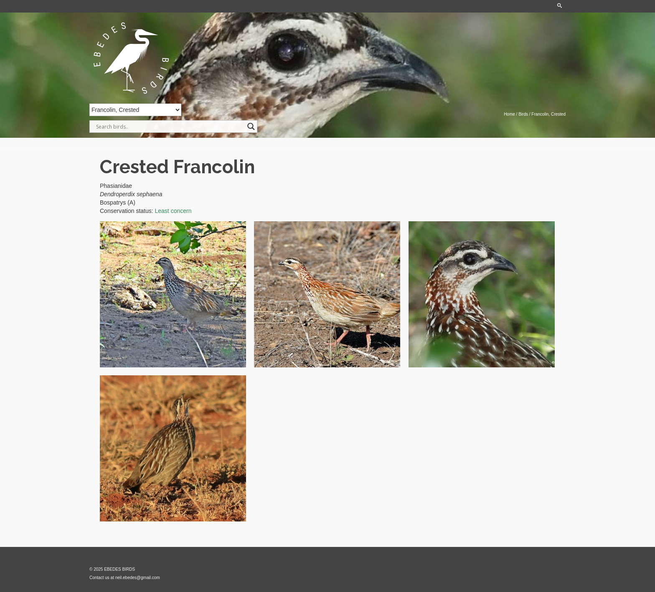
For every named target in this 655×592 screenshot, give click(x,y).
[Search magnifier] (251, 126)
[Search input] (169, 126)
